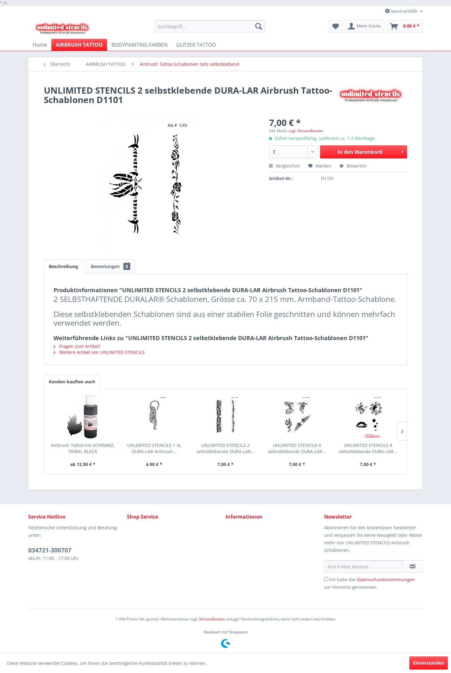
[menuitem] (210, 26)
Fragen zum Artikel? (77, 346)
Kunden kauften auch (72, 382)
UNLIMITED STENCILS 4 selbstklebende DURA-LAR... (297, 448)
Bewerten (353, 166)
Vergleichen (284, 166)
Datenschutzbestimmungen (386, 579)
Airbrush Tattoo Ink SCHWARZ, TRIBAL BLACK (83, 448)
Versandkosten (212, 619)
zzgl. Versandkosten (305, 130)
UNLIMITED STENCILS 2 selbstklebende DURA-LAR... (225, 448)
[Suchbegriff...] (210, 26)
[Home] (39, 45)
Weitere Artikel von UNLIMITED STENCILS (99, 352)
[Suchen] (258, 26)
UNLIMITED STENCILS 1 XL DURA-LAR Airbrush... (154, 448)
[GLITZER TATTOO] (196, 45)
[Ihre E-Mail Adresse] (363, 566)
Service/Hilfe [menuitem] (401, 11)
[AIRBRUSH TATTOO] (79, 45)
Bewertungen (110, 266)
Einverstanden (428, 663)
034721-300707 (49, 550)
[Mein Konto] (364, 26)
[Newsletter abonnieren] (412, 566)
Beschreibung (63, 266)
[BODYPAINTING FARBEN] (139, 45)
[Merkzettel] (335, 26)
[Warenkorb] (405, 26)
